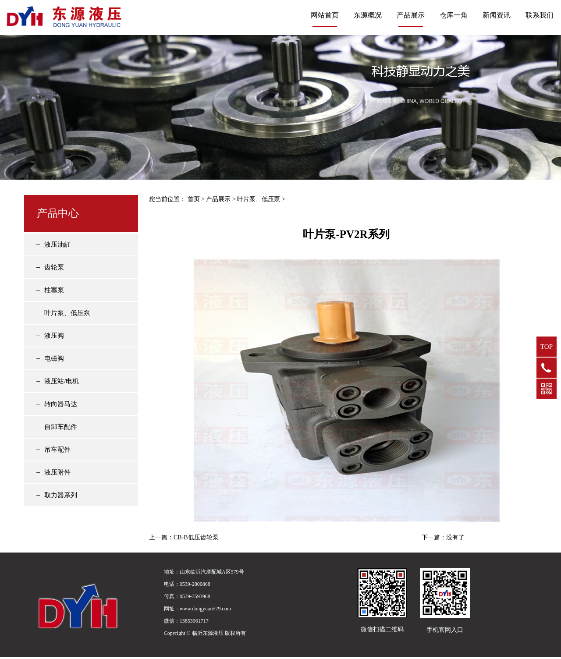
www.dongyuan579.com (205, 609)
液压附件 (57, 472)
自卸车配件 (60, 426)
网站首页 (325, 15)
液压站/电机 (61, 381)
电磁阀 (54, 358)
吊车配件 (57, 449)
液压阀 (54, 335)
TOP (546, 346)
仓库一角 (454, 15)
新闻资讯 (497, 15)
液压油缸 (57, 244)
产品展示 (411, 15)
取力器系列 (60, 495)
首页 (194, 199)
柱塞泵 (54, 290)
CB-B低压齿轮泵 (196, 537)
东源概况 (368, 15)
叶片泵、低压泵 (67, 312)
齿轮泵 (54, 267)
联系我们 (539, 15)
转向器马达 (60, 403)
